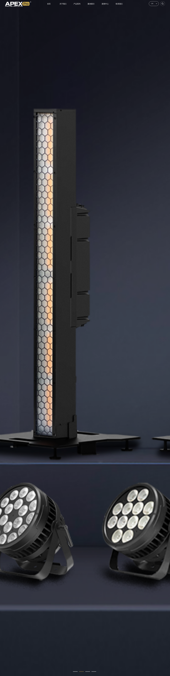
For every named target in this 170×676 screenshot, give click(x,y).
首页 (49, 4)
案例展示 (91, 4)
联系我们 (119, 4)
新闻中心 (105, 4)
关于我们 (63, 4)
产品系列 (77, 4)
